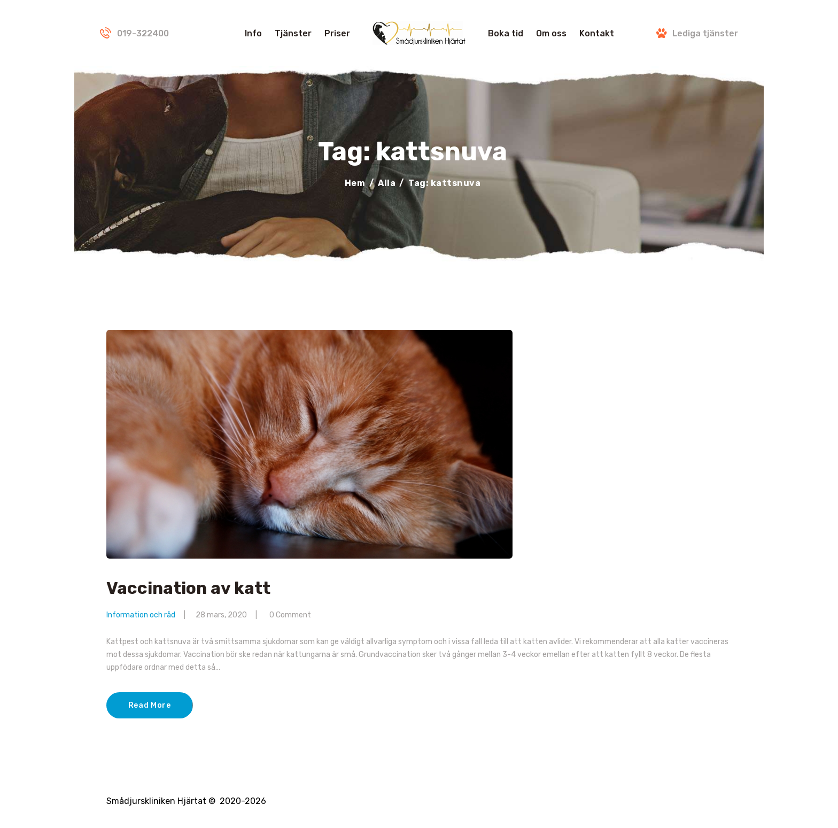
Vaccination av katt (188, 588)
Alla (386, 183)
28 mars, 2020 (221, 615)
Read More (149, 705)
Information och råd (140, 615)
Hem (355, 183)
